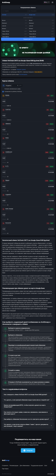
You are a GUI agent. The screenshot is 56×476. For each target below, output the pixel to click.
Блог (45, 465)
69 (47, 109)
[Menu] (52, 2)
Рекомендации (23, 74)
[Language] (46, 2)
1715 (52, 138)
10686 (51, 124)
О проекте (5, 465)
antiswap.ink (50, 473)
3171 (52, 95)
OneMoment (8, 152)
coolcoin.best (8, 110)
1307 (52, 223)
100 (48, 195)
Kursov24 (8, 222)
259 (48, 138)
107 (48, 95)
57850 (51, 152)
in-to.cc (6, 167)
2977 (51, 109)
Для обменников (25, 465)
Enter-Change (9, 208)
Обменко (8, 123)
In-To (6, 166)
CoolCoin (8, 109)
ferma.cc (7, 181)
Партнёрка (5, 468)
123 (47, 124)
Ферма (7, 180)
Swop (6, 137)
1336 (52, 195)
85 (48, 209)
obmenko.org (8, 124)
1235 (46, 180)
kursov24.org (8, 223)
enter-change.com (9, 209)
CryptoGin (8, 194)
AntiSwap (6, 2)
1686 (47, 152)
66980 (51, 180)
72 (48, 223)
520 (47, 166)
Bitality (7, 95)
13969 (51, 166)
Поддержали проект (37, 465)
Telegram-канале (21, 69)
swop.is (6, 138)
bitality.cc (7, 96)
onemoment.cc (8, 153)
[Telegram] (52, 460)
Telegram (28, 450)
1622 (52, 209)
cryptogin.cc (7, 195)
